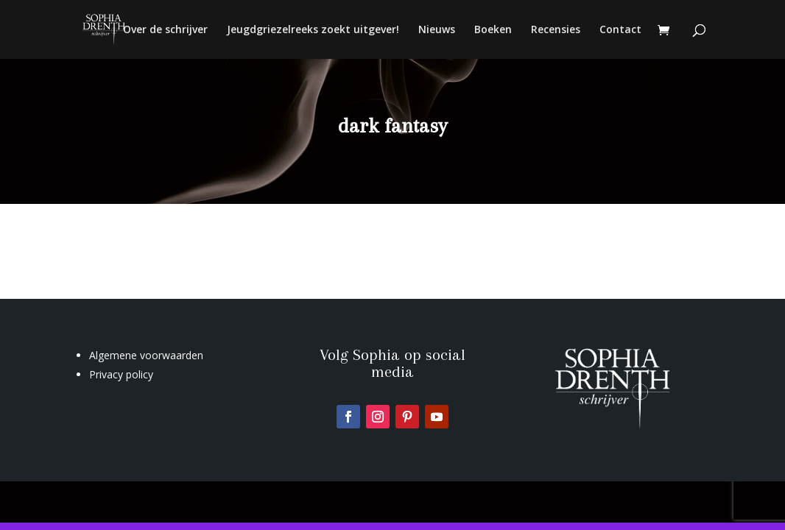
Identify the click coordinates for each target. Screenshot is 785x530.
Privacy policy (121, 374)
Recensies (555, 30)
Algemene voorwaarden (146, 355)
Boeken (493, 30)
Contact (620, 30)
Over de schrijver (165, 30)
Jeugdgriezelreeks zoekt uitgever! (313, 30)
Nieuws (436, 30)
